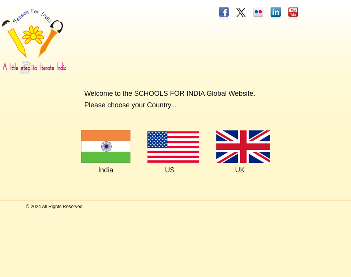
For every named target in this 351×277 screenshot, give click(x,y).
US (170, 170)
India (105, 170)
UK (240, 170)
